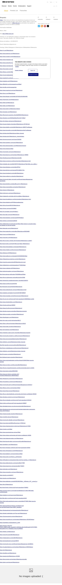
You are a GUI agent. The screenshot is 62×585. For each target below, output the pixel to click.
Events (15, 6)
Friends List (14, 10)
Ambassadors (22, 6)
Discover (4, 6)
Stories (10, 6)
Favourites (23, 10)
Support (29, 6)
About (6, 10)
